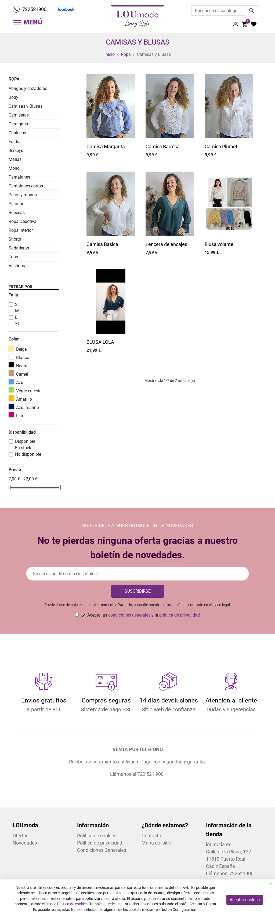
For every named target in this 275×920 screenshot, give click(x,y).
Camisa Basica (102, 244)
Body (13, 97)
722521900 (34, 9)
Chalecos (17, 132)
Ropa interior (21, 230)
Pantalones (19, 177)
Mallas (15, 159)
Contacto (151, 835)
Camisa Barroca (163, 146)
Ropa (14, 79)
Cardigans (18, 123)
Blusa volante (219, 244)
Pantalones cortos (26, 186)
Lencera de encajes (166, 244)
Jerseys (16, 150)
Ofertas (20, 835)
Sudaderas (19, 248)
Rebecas (17, 212)
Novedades (25, 843)
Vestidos (17, 265)
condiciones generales (129, 615)
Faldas (15, 141)
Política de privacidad (99, 843)
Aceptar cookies (245, 899)
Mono (14, 168)
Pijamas (16, 203)
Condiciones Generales (101, 850)
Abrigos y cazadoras (28, 88)
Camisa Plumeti (221, 146)
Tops (13, 256)
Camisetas (19, 115)
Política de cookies (97, 835)
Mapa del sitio (156, 843)
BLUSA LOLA (100, 342)
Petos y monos (23, 194)
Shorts (15, 239)
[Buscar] (224, 10)
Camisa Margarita (105, 146)
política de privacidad (179, 615)
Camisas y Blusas (25, 106)
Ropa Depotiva (23, 221)
